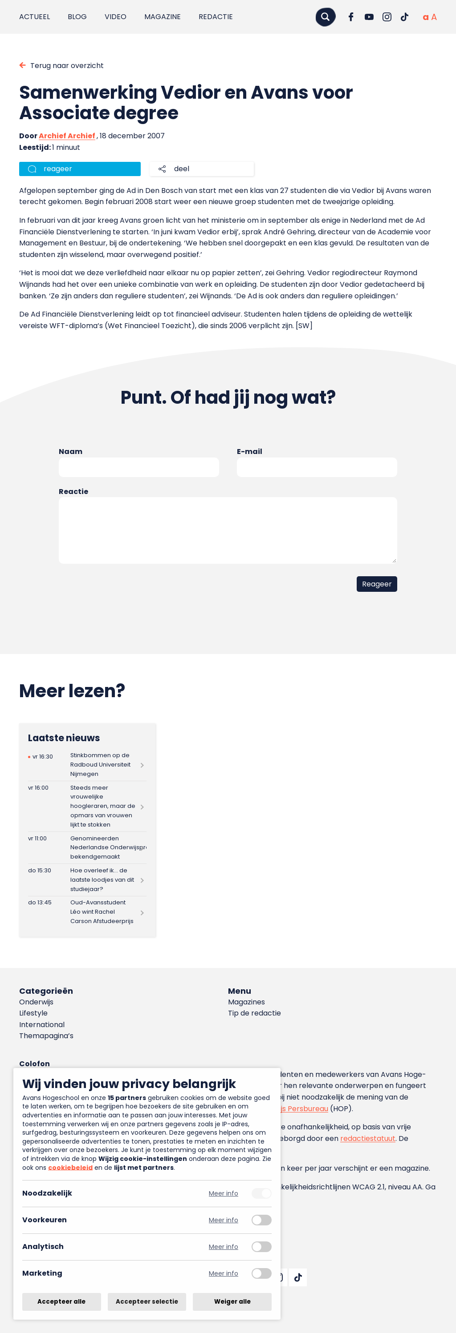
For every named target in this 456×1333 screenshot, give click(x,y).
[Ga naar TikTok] (405, 17)
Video (115, 17)
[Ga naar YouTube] (369, 17)
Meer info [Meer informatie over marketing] (223, 1273)
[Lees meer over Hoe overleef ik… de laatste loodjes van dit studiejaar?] (87, 879)
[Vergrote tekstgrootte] (434, 17)
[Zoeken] (325, 17)
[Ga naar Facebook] (351, 17)
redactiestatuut (367, 1138)
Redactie (216, 17)
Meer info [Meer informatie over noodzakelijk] (223, 1193)
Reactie (73, 491)
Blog (77, 17)
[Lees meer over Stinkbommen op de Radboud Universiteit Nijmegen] (87, 765)
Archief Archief (67, 136)
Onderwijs (36, 1002)
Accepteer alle (61, 1301)
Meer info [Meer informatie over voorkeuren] (223, 1220)
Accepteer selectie (147, 1301)
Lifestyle (33, 1013)
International (42, 1025)
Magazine (162, 17)
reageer (58, 169)
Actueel (34, 17)
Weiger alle (232, 1301)
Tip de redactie (254, 1013)
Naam (70, 451)
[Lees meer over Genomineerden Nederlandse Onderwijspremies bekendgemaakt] (87, 847)
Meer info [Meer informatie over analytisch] (223, 1247)
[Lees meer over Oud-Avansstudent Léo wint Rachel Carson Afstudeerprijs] (87, 912)
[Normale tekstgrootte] (426, 17)
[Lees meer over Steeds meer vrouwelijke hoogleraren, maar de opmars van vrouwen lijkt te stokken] (87, 806)
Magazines (246, 1002)
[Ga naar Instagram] (387, 17)
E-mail (249, 451)
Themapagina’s (46, 1036)
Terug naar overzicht (67, 65)
